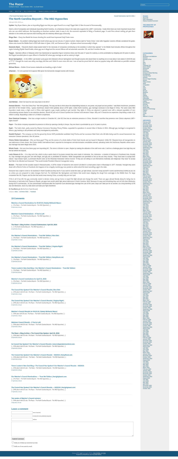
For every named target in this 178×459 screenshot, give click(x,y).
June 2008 (146, 277)
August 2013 (146, 185)
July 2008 (145, 276)
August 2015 (146, 149)
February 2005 (147, 337)
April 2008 (146, 280)
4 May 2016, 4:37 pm (16, 402)
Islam (144, 88)
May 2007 (145, 297)
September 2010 (147, 237)
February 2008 (147, 283)
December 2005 (147, 322)
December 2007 (147, 286)
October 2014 (147, 164)
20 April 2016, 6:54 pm (16, 218)
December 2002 (147, 372)
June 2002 (146, 381)
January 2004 (147, 354)
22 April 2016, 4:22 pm (16, 305)
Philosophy (146, 98)
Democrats (146, 68)
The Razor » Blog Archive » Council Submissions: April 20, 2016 (34, 225)
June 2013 (146, 188)
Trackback (33, 191)
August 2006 (146, 310)
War (144, 115)
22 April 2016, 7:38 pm (16, 315)
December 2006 (147, 304)
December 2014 (147, 161)
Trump (145, 113)
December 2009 (147, 251)
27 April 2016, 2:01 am (16, 391)
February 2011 (147, 230)
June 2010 (146, 242)
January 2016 (147, 141)
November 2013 (147, 180)
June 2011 (146, 224)
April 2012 (146, 209)
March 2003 (146, 367)
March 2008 (146, 282)
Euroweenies (146, 74)
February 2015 (147, 158)
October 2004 (147, 343)
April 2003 (146, 366)
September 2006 (147, 309)
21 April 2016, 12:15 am (16, 250)
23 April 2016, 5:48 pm (16, 326)
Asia (144, 62)
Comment (22, 191)
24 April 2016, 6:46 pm (16, 370)
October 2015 (147, 146)
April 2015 (146, 155)
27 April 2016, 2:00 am (16, 381)
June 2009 (146, 260)
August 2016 (146, 131)
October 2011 (147, 218)
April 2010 (146, 245)
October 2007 (147, 289)
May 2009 (145, 261)
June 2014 (146, 170)
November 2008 (147, 270)
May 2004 (145, 351)
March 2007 (146, 300)
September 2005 (147, 327)
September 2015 (147, 147)
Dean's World (146, 67)
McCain (145, 91)
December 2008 (147, 268)
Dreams (145, 70)
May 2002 (145, 382)
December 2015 (147, 143)
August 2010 (146, 239)
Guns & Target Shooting (149, 79)
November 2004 (147, 342)
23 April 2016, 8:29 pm (16, 337)
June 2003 (146, 363)
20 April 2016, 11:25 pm (16, 239)
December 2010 (147, 233)
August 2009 (146, 257)
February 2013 (147, 194)
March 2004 (146, 352)
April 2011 (146, 227)
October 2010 (147, 236)
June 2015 (146, 152)
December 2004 (147, 340)
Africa (144, 55)
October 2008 (147, 271)
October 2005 (147, 325)
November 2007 (147, 288)
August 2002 (146, 378)
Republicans (146, 103)
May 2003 (145, 364)
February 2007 (147, 301)
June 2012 (146, 206)
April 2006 (146, 316)
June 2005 (146, 331)
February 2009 (147, 265)
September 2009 (147, 255)
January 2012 (147, 213)
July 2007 (145, 294)
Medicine (145, 92)
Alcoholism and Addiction (150, 56)
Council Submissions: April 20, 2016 (124, 16)
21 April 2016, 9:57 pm (16, 283)
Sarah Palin (146, 107)
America (145, 58)
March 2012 (146, 210)
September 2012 (147, 201)
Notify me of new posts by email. (23, 449)
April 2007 (146, 298)
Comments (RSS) (87, 455)
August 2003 (146, 360)
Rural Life (145, 106)
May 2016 (145, 135)
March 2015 (146, 156)
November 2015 (147, 144)
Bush (144, 64)
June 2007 (146, 295)
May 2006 (145, 315)
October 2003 (147, 357)
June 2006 (146, 313)
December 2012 (147, 197)
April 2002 (146, 384)
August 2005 (146, 328)
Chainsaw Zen (147, 65)
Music (144, 94)
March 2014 (146, 174)
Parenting (145, 97)
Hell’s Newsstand (30, 11)
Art (144, 61)
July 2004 (145, 348)
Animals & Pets (147, 59)
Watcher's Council (148, 116)
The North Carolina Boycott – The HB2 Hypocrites (38, 18)
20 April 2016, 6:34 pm (16, 207)
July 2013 (145, 186)
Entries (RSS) (76, 455)
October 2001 (147, 388)
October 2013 (147, 182)
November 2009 (147, 252)
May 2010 (145, 243)
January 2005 (147, 339)
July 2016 (145, 132)
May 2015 (145, 153)
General (145, 77)
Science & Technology (149, 109)
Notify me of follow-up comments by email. (26, 445)
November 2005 (147, 324)
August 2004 (146, 346)
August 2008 (146, 274)
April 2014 (146, 173)
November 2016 (147, 126)
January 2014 (147, 177)
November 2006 (147, 306)
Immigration (146, 85)
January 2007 (147, 303)
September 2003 (147, 358)
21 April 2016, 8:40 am (16, 272)
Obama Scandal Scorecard (47, 11)
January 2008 (147, 285)
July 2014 (145, 168)
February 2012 (147, 212)
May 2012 (145, 207)
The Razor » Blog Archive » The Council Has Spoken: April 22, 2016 (35, 333)
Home (11, 11)
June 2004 (146, 349)
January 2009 (147, 267)
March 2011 (146, 228)
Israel (144, 89)
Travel (144, 112)
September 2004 (147, 345)
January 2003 (147, 370)
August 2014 (146, 167)
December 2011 (147, 215)
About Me (18, 11)
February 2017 (147, 122)
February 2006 (147, 319)
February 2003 (147, 369)
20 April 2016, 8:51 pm (16, 229)
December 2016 (147, 125)
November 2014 (147, 162)
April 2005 (146, 334)
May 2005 (145, 333)
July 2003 (145, 361)
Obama (145, 95)
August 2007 (146, 292)
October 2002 (147, 375)
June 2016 (146, 134)
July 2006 (145, 312)
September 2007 (147, 291)
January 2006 (147, 321)
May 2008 (145, 279)
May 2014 (145, 171)
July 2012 (145, 204)
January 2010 (147, 249)
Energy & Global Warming (150, 73)
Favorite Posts (147, 76)
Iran (144, 86)
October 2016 (147, 128)
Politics (145, 101)
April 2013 (146, 191)
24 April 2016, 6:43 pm (16, 359)
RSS (27, 191)
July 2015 (145, 150)
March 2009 (146, 264)
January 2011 (147, 231)
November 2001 (147, 387)
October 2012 (147, 200)
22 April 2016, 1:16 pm (16, 294)
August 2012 (146, 203)
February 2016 (147, 140)
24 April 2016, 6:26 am (16, 348)
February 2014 (147, 176)
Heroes (145, 80)
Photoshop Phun (147, 100)
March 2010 (146, 246)
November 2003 (147, 355)
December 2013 (147, 179)
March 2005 (146, 336)
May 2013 (145, 189)
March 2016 (146, 138)
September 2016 (147, 129)
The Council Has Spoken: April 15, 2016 (21, 16)
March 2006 (146, 318)
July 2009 (145, 258)
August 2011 (146, 221)
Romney (145, 104)
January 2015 (147, 159)
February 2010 (147, 248)
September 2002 (147, 376)
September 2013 (147, 183)
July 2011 (145, 222)
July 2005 (145, 330)
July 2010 (145, 240)
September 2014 (147, 165)
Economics (146, 71)
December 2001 (147, 385)
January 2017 (147, 123)
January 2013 (147, 195)
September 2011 (147, 219)
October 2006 (147, 307)
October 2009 (147, 254)
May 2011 (145, 225)
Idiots (16, 191)
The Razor (16, 4)
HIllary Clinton (147, 82)
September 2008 (147, 273)
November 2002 (147, 373)
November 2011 (147, 216)
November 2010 (147, 234)
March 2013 (146, 192)
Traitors (145, 110)
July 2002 (145, 379)
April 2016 (146, 137)
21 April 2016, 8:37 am (16, 261)
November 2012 (147, 198)
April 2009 (146, 262)
